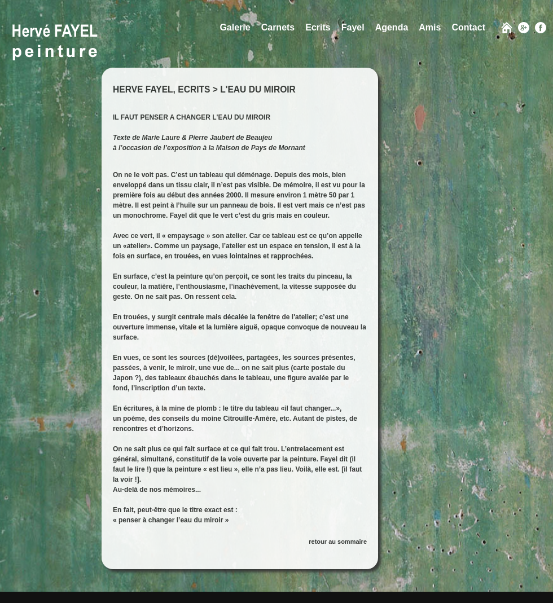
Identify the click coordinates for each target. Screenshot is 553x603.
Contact (468, 27)
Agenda (392, 27)
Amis (430, 27)
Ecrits (317, 27)
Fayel (353, 27)
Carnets (278, 27)
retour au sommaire (338, 541)
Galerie (235, 27)
